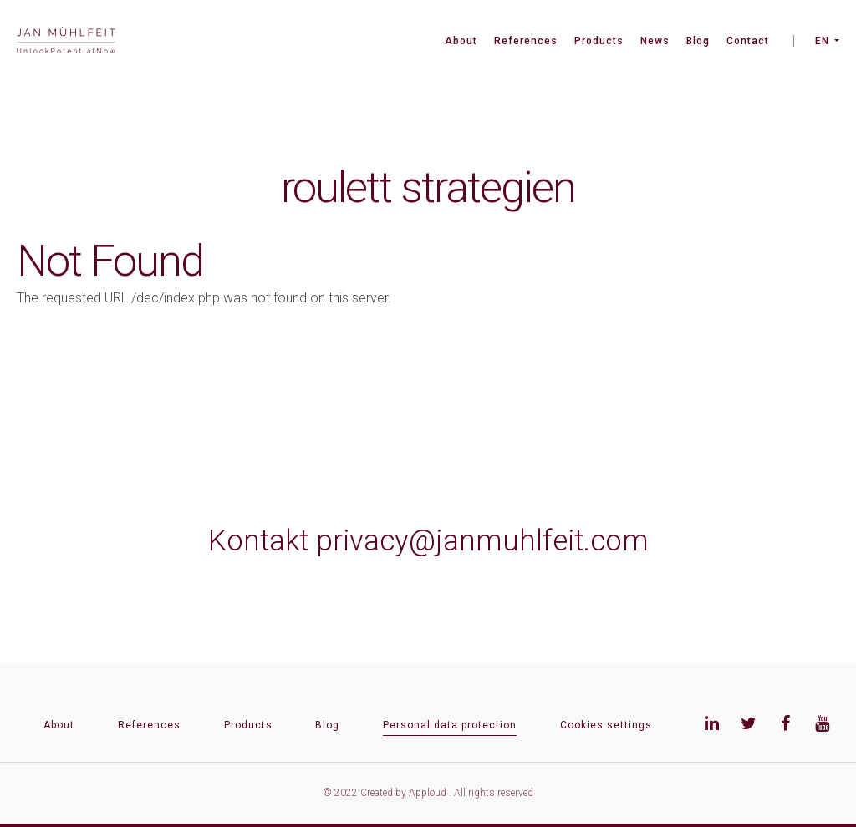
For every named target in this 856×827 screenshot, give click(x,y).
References (526, 41)
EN (822, 41)
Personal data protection (450, 725)
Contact (747, 41)
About (461, 41)
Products (599, 41)
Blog (698, 41)
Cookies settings (606, 725)
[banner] (66, 42)
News (655, 41)
